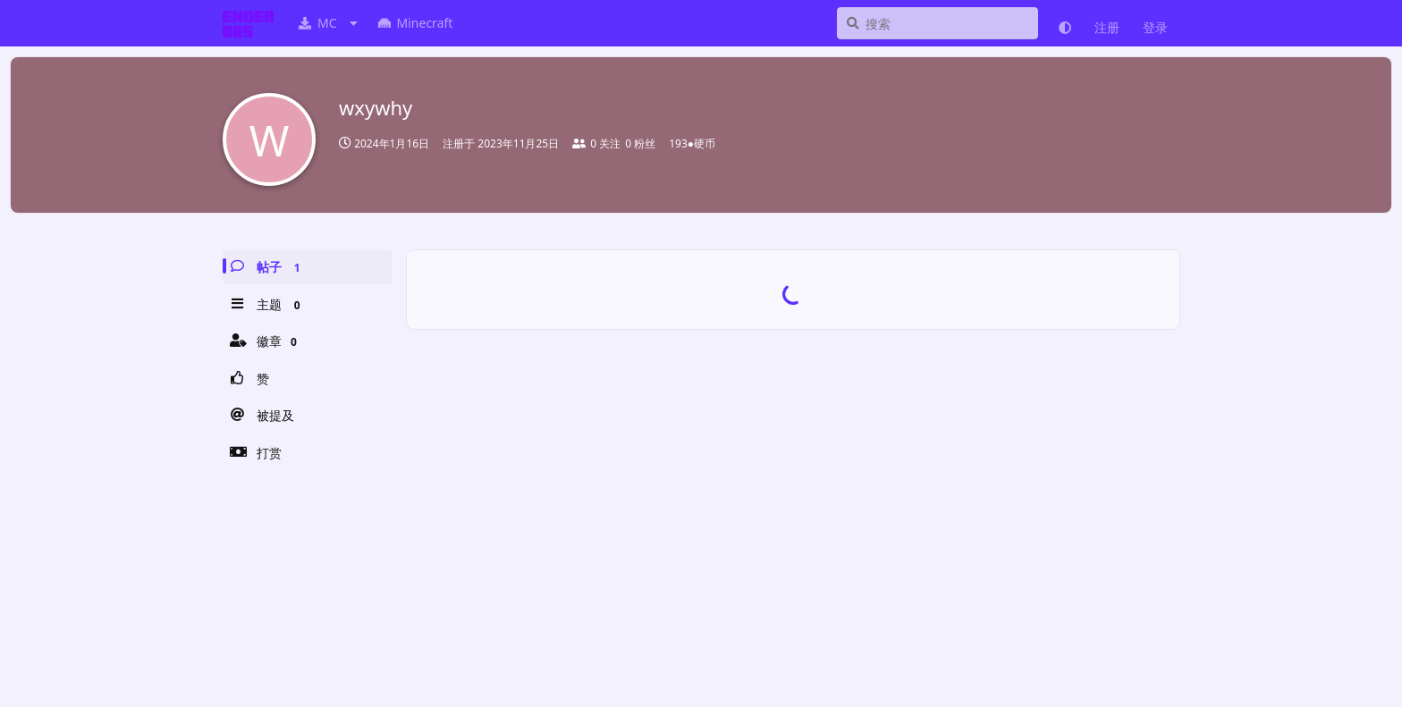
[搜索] (937, 23)
